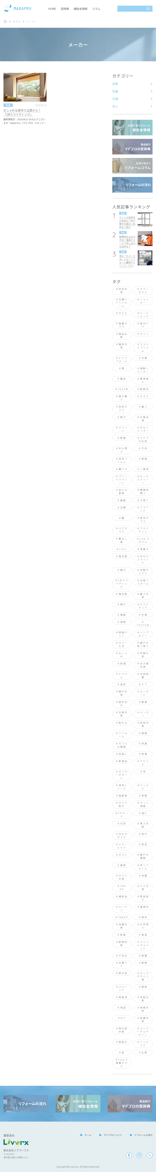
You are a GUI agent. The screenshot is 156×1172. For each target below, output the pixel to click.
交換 (145, 614)
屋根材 (144, 906)
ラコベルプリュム (143, 347)
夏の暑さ (123, 398)
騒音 (123, 378)
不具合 (123, 955)
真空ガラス (144, 519)
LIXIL (123, 549)
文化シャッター (143, 429)
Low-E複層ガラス (122, 1063)
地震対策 (123, 926)
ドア (145, 684)
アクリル (144, 762)
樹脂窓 (123, 997)
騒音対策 (123, 346)
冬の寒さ (123, 450)
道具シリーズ (122, 786)
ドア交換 (144, 887)
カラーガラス (144, 290)
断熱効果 (123, 943)
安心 (115, 106)
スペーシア (123, 988)
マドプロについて (113, 1135)
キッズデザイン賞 (143, 976)
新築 (123, 438)
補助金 (123, 896)
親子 (123, 417)
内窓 (123, 823)
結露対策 (144, 1019)
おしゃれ (123, 654)
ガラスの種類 (122, 745)
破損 (145, 702)
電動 (123, 614)
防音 (145, 844)
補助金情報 (80, 9)
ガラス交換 (123, 877)
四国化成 (144, 654)
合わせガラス (122, 835)
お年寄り (144, 926)
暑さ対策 (144, 595)
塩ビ (145, 813)
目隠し (123, 754)
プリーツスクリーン (122, 479)
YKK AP (123, 887)
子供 (145, 448)
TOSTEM (143, 625)
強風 (123, 622)
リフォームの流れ (143, 1135)
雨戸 (145, 834)
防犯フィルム (122, 460)
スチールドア (122, 846)
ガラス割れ (123, 804)
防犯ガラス (123, 408)
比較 (145, 1052)
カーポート (144, 693)
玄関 (123, 507)
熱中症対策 (123, 1030)
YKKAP (123, 917)
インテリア (144, 1043)
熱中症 (123, 973)
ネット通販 (144, 804)
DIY (123, 1018)
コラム (96, 9)
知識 (115, 91)
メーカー (144, 714)
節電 (145, 458)
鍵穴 (123, 570)
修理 (123, 663)
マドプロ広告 (144, 439)
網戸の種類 (144, 856)
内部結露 (144, 675)
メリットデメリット (143, 945)
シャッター (144, 301)
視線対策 (144, 1009)
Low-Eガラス (144, 540)
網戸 (123, 604)
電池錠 (123, 556)
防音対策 (144, 724)
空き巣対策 (144, 665)
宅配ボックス (144, 571)
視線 (145, 795)
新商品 (123, 761)
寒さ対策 (144, 825)
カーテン (123, 908)
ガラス (144, 396)
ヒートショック (143, 314)
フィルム (144, 786)
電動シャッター (143, 370)
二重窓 (144, 469)
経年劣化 (123, 703)
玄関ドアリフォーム (122, 303)
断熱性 (144, 389)
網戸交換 (123, 693)
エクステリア (144, 606)
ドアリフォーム (122, 359)
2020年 (123, 389)
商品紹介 (144, 898)
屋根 (123, 865)
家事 (115, 84)
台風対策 (123, 714)
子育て (144, 500)
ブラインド (144, 509)
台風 (145, 358)
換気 (145, 917)
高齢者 (123, 795)
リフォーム (123, 734)
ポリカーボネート (122, 775)
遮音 (123, 684)
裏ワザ (123, 469)
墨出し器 (123, 540)
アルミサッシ (144, 530)
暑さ (145, 406)
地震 (145, 875)
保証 (123, 1007)
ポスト (123, 854)
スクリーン (123, 429)
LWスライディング (122, 583)
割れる (123, 722)
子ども (123, 313)
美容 (145, 934)
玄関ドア (123, 964)
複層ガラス (123, 325)
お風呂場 (144, 418)
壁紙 (145, 986)
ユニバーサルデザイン (143, 1032)
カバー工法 (123, 644)
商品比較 (123, 335)
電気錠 (123, 594)
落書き (144, 549)
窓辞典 (65, 9)
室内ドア (144, 325)
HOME (52, 9)
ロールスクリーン (143, 479)
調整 (145, 733)
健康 (123, 500)
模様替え (144, 380)
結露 (145, 955)
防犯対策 (123, 290)
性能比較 (144, 998)
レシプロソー (144, 634)
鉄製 (123, 934)
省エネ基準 (123, 491)
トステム (123, 675)
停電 (145, 754)
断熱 (145, 962)
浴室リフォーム (143, 582)
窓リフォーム (144, 866)
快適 (115, 99)
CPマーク (123, 814)
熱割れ (123, 1042)
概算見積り (144, 491)
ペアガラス (123, 530)
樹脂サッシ (123, 634)
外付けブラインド (143, 559)
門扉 (145, 743)
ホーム (88, 1135)
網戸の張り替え (143, 644)
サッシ (144, 333)
